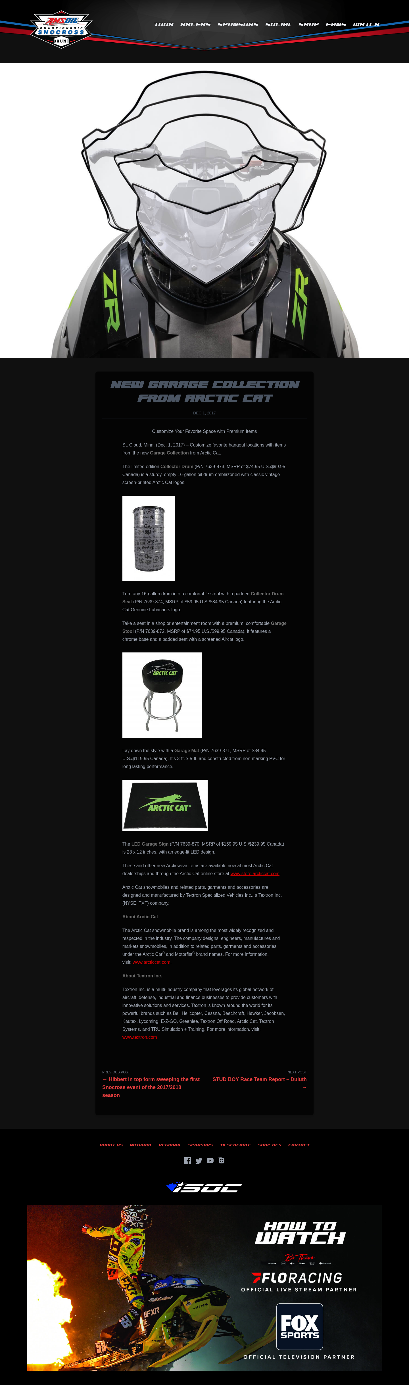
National (141, 1145)
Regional (170, 1145)
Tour (164, 24)
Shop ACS (269, 1145)
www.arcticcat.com (151, 962)
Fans (336, 24)
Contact (299, 1145)
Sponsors (238, 24)
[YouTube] (210, 1160)
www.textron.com (139, 1037)
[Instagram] (221, 1160)
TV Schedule (235, 1145)
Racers (195, 24)
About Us (111, 1145)
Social (278, 24)
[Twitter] (198, 1160)
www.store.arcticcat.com (254, 873)
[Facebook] (187, 1160)
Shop (309, 24)
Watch (366, 24)
